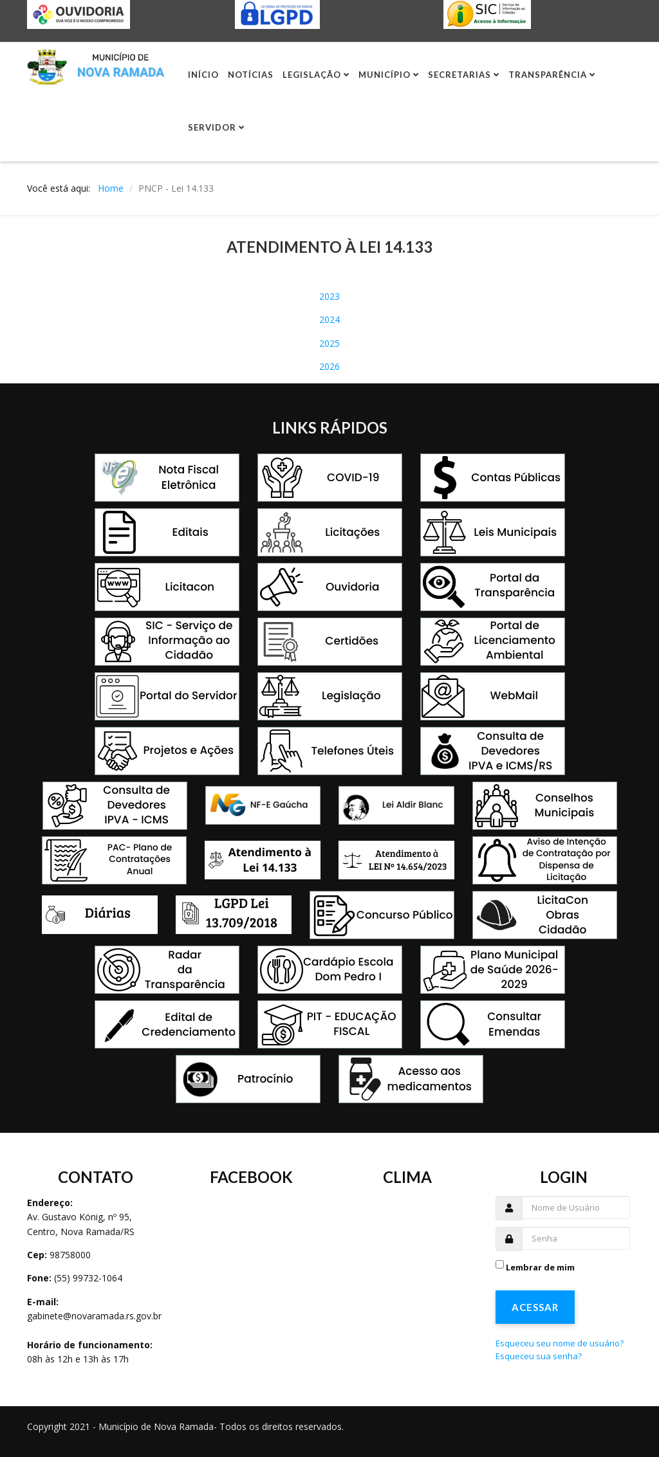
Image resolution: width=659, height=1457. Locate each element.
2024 (329, 319)
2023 (329, 296)
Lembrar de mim (540, 1267)
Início (203, 74)
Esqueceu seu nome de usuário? (560, 1343)
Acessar (535, 1307)
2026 (329, 366)
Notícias (251, 74)
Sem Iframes (251, 1292)
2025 (329, 343)
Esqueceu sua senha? (539, 1356)
